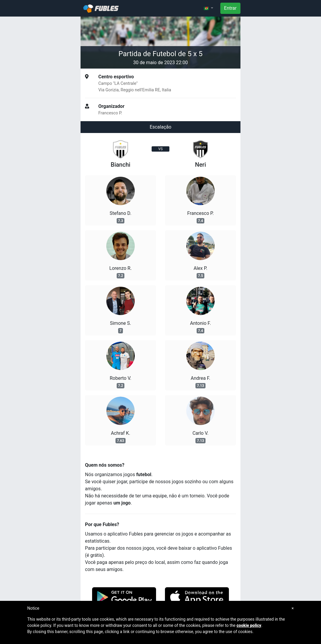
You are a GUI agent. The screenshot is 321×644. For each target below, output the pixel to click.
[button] (208, 8)
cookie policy (249, 625)
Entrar (230, 8)
